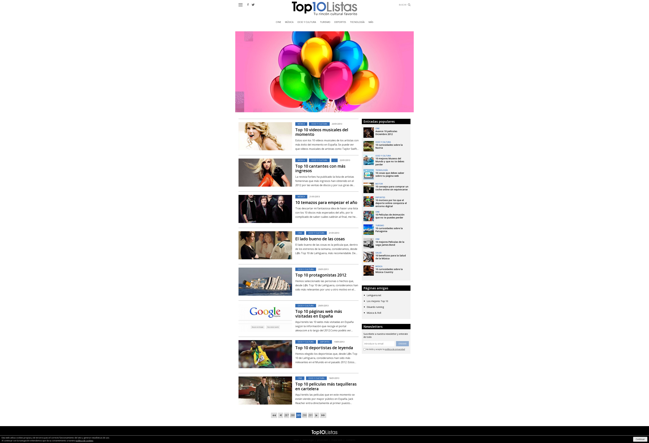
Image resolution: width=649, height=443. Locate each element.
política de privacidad (395, 349)
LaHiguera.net (374, 295)
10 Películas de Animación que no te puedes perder (389, 216)
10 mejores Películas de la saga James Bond (389, 243)
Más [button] (370, 22)
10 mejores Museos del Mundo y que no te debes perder (389, 161)
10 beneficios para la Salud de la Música (390, 257)
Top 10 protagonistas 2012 (320, 275)
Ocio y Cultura (306, 22)
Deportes (340, 22)
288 (292, 415)
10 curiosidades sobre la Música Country (389, 271)
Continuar (640, 439)
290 (304, 415)
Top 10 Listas (324, 8)
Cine (278, 22)
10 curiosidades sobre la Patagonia (389, 230)
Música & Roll (374, 312)
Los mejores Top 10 (377, 301)
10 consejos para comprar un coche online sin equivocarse (391, 188)
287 (286, 415)
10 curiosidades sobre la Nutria (389, 146)
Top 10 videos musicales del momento (321, 132)
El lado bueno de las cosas (320, 238)
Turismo (325, 22)
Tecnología (357, 22)
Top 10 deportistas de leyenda (324, 347)
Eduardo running (375, 306)
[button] (241, 4)
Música (289, 22)
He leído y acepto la (384, 349)
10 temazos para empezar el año (326, 202)
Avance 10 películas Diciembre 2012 (386, 133)
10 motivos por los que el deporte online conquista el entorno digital (391, 203)
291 (310, 415)
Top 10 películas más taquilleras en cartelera (326, 386)
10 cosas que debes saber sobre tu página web (389, 174)
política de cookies (84, 440)
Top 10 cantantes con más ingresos (320, 168)
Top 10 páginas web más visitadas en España (318, 313)
